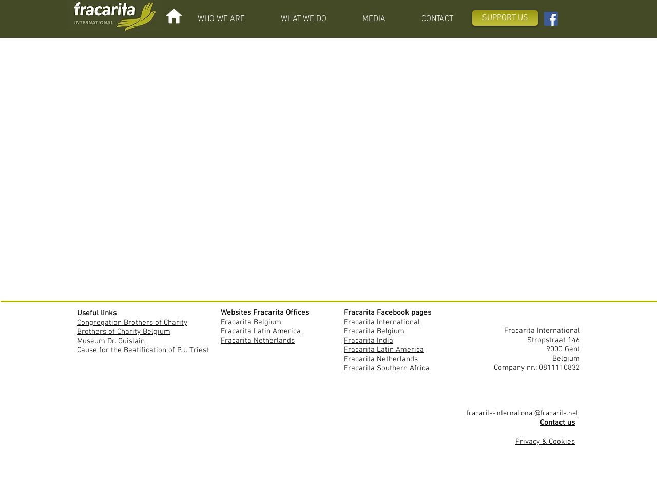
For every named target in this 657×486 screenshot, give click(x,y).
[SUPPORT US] (505, 18)
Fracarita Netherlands (258, 340)
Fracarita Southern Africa (387, 368)
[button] (221, 19)
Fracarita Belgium (251, 322)
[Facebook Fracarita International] (551, 19)
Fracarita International (382, 322)
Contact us (557, 422)
